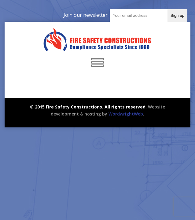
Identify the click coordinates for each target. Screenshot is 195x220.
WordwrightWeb (126, 114)
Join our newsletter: (87, 15)
